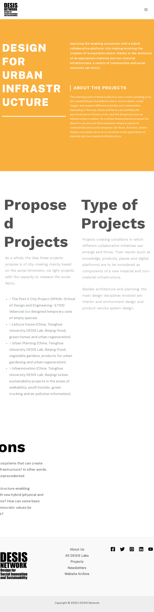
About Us (77, 549)
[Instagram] (131, 549)
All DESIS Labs (77, 556)
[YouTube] (150, 549)
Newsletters (77, 568)
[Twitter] (122, 549)
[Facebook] (112, 549)
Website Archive (77, 574)
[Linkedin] (141, 549)
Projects (76, 562)
